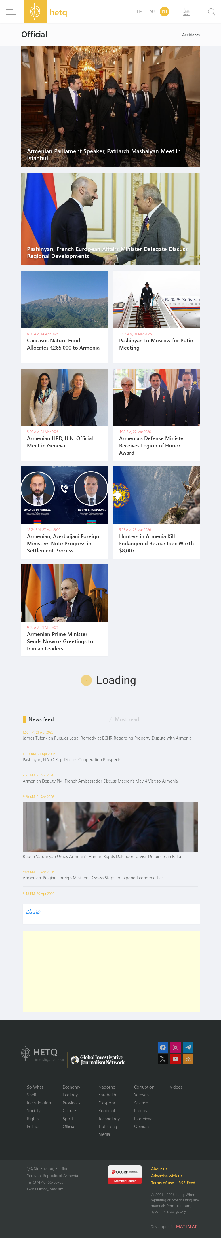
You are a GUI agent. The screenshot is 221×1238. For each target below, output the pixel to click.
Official (69, 1126)
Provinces (71, 1103)
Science (141, 1103)
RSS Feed (187, 1182)
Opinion (141, 1126)
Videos (176, 1087)
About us (159, 1168)
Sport (68, 1118)
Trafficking (107, 1126)
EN (164, 11)
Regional (106, 1110)
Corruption (144, 1087)
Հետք (33, 911)
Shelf (31, 1095)
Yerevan (141, 1095)
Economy (71, 1087)
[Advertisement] (112, 971)
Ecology (70, 1095)
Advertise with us (166, 1175)
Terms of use (162, 1182)
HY (139, 11)
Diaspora (106, 1103)
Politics (33, 1126)
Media (104, 1134)
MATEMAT (186, 1226)
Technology (109, 1118)
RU (152, 11)
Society (34, 1110)
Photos (140, 1110)
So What (35, 1087)
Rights (33, 1118)
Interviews (143, 1118)
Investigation (39, 1103)
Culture (69, 1110)
